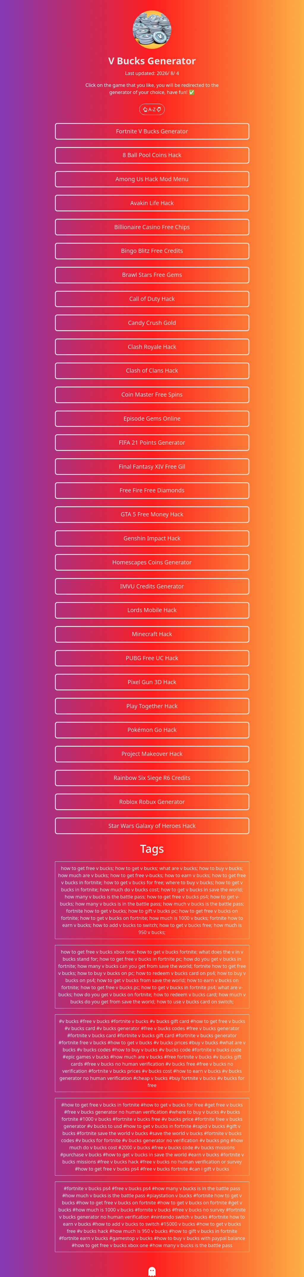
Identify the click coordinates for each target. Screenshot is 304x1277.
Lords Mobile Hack (152, 610)
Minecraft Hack (152, 634)
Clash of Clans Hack (152, 370)
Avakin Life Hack (152, 203)
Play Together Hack (152, 706)
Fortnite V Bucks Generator (152, 131)
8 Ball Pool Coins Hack (152, 155)
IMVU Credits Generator (152, 586)
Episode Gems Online (152, 418)
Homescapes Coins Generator (152, 562)
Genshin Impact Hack (152, 538)
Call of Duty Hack (152, 299)
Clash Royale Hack (152, 347)
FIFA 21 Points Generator (152, 442)
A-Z (152, 109)
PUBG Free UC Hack (152, 658)
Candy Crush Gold (152, 323)
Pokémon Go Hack (152, 730)
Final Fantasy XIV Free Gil (152, 466)
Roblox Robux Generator (152, 802)
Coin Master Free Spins (152, 394)
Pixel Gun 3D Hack (152, 682)
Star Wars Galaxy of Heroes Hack (152, 826)
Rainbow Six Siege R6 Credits (152, 778)
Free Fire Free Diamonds (152, 490)
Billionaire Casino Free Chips (152, 227)
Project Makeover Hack (152, 754)
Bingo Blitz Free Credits (152, 251)
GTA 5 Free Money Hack (152, 514)
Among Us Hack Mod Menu (152, 179)
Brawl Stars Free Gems (152, 275)
